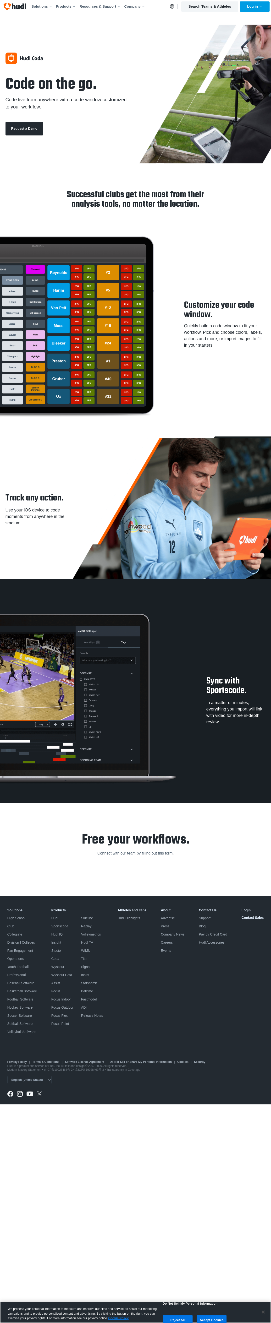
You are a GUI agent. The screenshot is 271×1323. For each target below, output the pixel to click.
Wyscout (57, 967)
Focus (55, 991)
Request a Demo (24, 128)
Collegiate (14, 934)
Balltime (87, 991)
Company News (172, 934)
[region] (135, 1312)
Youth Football (18, 967)
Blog (202, 926)
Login (246, 910)
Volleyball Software (21, 1032)
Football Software (20, 999)
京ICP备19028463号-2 (58, 1069)
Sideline (87, 918)
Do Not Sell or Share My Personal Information (141, 1062)
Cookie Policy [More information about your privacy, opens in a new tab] (118, 1318)
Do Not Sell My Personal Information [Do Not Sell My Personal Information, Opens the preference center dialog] (190, 1303)
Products (66, 6)
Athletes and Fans (132, 910)
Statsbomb (89, 983)
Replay (86, 926)
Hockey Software (20, 1007)
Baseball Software (20, 983)
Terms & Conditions (45, 1062)
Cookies (182, 1062)
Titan (84, 959)
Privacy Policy (17, 1062)
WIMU (85, 950)
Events (166, 950)
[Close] (263, 1312)
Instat (85, 975)
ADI (84, 1007)
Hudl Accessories (211, 942)
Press (165, 926)
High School (16, 918)
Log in (254, 6)
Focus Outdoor (62, 1007)
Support (204, 918)
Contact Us (207, 910)
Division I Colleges (21, 942)
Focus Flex (59, 1015)
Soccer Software (19, 1015)
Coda (55, 959)
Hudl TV (87, 942)
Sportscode (59, 926)
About (165, 910)
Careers (167, 942)
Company (134, 6)
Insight (56, 942)
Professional (16, 975)
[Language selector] (29, 1080)
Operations (15, 959)
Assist (55, 983)
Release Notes (92, 1015)
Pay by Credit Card (213, 934)
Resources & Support (100, 6)
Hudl (54, 918)
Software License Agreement (84, 1062)
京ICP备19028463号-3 (90, 1069)
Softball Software (20, 1024)
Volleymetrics (91, 934)
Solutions (42, 6)
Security (199, 1062)
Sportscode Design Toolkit (208, 350)
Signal (85, 967)
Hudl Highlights (129, 918)
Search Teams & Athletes (209, 6)
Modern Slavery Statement (24, 1069)
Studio (56, 950)
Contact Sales (253, 918)
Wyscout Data (61, 975)
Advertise (168, 918)
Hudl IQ (56, 934)
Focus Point (60, 1024)
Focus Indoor (61, 999)
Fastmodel (89, 999)
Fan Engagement (20, 950)
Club (10, 926)
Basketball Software (22, 991)
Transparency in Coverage (123, 1069)
